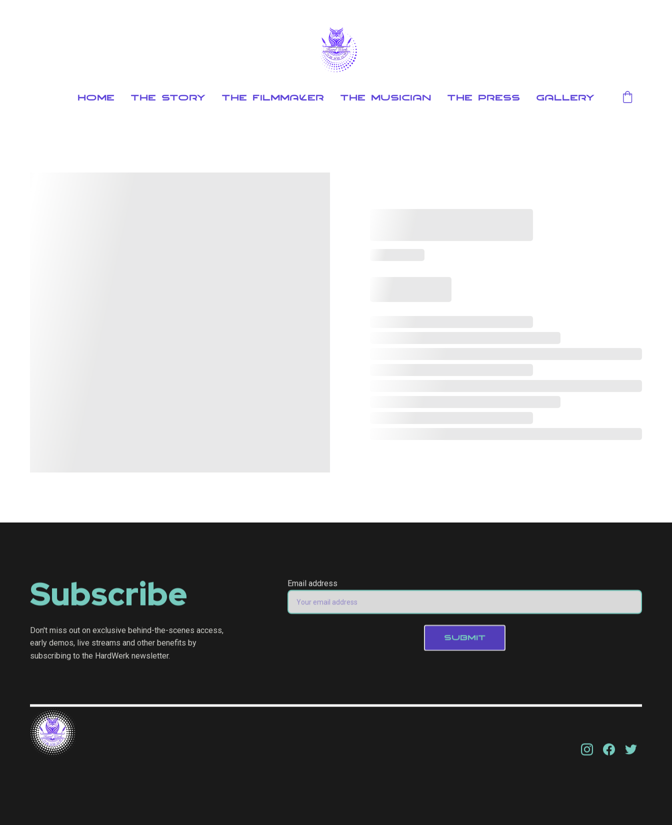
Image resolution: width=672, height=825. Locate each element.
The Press (483, 98)
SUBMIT (465, 641)
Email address (313, 587)
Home (96, 98)
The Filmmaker (273, 98)
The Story (168, 98)
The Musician (385, 98)
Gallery (565, 98)
